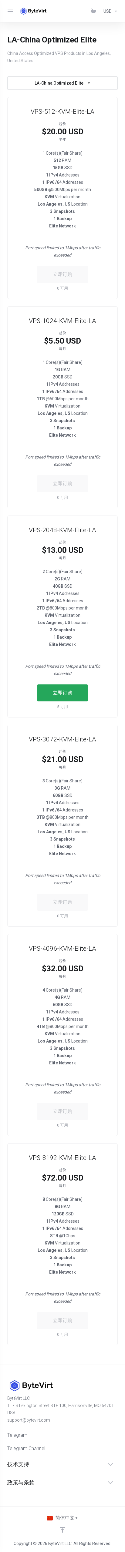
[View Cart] (94, 11)
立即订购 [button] (62, 693)
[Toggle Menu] (9, 11)
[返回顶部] (62, 1530)
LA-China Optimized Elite (63, 83)
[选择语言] (62, 1518)
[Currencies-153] (109, 11)
